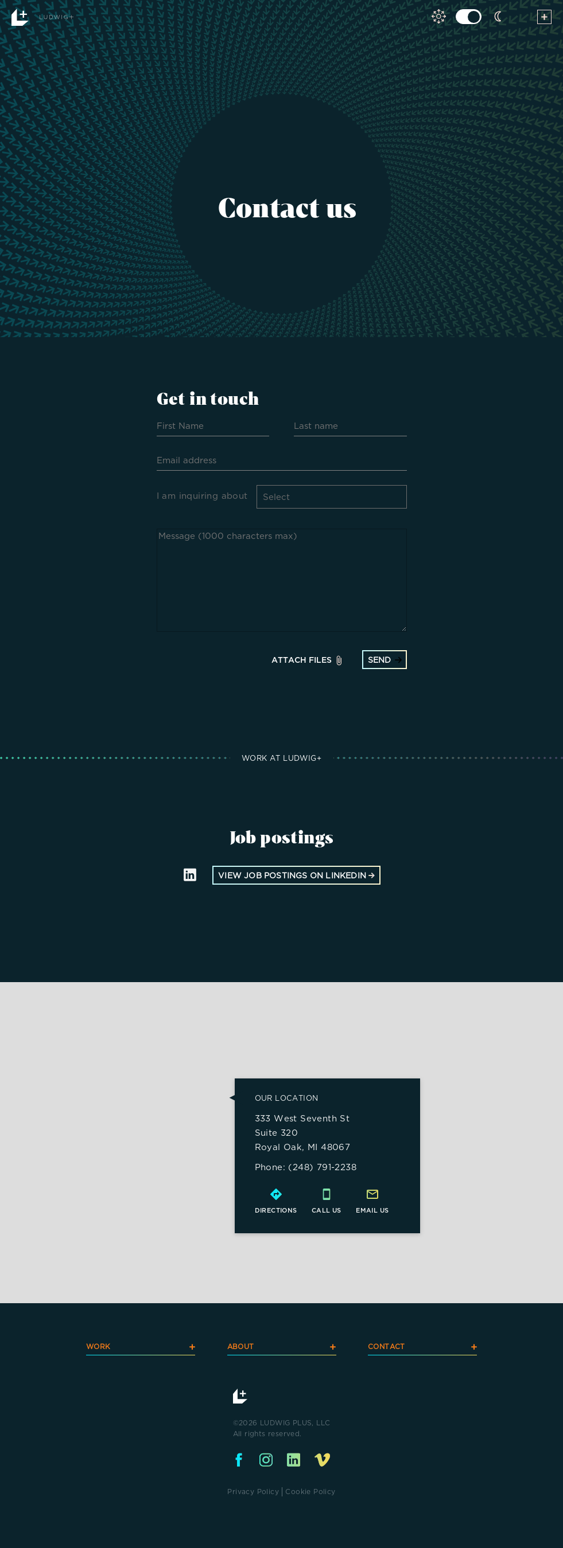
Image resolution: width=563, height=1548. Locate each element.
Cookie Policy (310, 1490)
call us (326, 1209)
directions (276, 1209)
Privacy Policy (253, 1490)
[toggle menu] (544, 19)
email (367, 1209)
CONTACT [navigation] (422, 1346)
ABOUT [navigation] (281, 1346)
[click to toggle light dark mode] (469, 16)
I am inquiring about (202, 495)
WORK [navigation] (140, 1346)
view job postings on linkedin (296, 873)
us (384, 1209)
